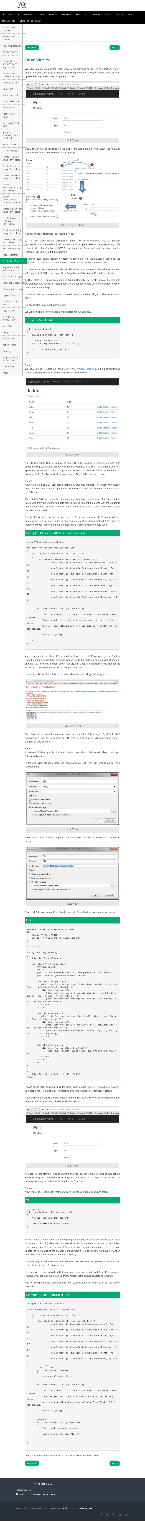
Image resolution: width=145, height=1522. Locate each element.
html (78, 14)
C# (18, 14)
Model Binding (65, 1247)
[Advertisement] (82, 32)
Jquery (41, 14)
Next (115, 47)
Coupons (119, 14)
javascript (66, 14)
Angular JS (28, 14)
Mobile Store (8, 21)
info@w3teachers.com (44, 1494)
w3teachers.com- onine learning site (76, 1508)
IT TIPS (107, 14)
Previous (32, 47)
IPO (86, 14)
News (131, 14)
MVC (10, 14)
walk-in (96, 14)
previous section (85, 369)
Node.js (53, 14)
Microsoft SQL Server (30, 21)
